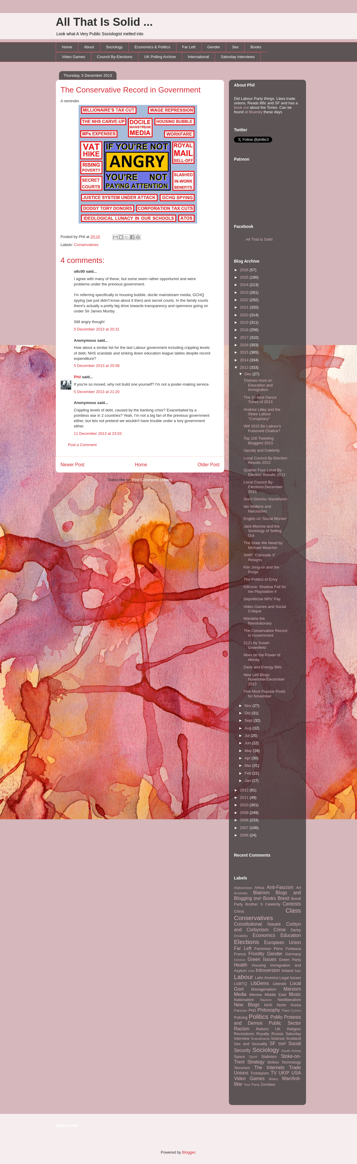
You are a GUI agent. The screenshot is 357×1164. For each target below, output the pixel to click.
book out (241, 107)
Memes (255, 994)
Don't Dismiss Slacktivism (265, 499)
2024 (245, 284)
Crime (279, 929)
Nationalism (244, 999)
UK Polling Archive (160, 57)
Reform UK (268, 1029)
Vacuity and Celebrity (261, 450)
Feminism (262, 948)
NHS (268, 1005)
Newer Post (72, 464)
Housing (259, 965)
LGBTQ (240, 983)
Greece (239, 960)
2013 (245, 367)
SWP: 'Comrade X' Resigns (259, 557)
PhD (252, 1010)
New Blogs (246, 1004)
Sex (235, 47)
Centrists (292, 903)
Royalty (262, 1034)
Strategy (255, 1061)
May (249, 750)
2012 (245, 790)
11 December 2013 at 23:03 (98, 433)
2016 (245, 345)
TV (274, 1072)
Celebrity (272, 904)
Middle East (275, 994)
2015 (245, 352)
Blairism (261, 892)
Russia (277, 1034)
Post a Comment (82, 445)
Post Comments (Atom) (152, 480)
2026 (245, 270)
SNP (282, 1044)
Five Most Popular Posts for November (264, 693)
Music (295, 994)
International (198, 57)
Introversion (268, 970)
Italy (298, 971)
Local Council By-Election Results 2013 (265, 460)
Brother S (254, 904)
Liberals (279, 983)
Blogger (188, 1152)
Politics (258, 1016)
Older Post (208, 464)
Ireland (287, 970)
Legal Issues (290, 977)
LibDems (260, 983)
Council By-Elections (114, 57)
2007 (245, 828)
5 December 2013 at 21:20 (96, 391)
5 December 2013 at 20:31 (96, 329)
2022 (245, 300)
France (240, 954)
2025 (245, 277)
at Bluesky (253, 112)
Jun (248, 743)
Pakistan (240, 1010)
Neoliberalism (289, 999)
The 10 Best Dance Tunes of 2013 (259, 399)
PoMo (276, 1017)
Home (67, 47)
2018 (245, 330)
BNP (258, 898)
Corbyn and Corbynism (267, 927)
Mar (248, 765)
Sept (249, 720)
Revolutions (244, 1034)
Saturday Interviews (238, 57)
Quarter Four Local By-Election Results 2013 (264, 472)
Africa (259, 887)
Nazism (266, 1000)
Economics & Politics (152, 47)
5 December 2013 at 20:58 (96, 365)
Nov (249, 705)
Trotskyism (259, 1073)
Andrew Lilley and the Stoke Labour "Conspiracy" (261, 414)
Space (239, 1056)
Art (298, 887)
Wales (273, 1079)
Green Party (290, 959)
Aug (249, 728)
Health (240, 964)
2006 (245, 835)
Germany (293, 954)
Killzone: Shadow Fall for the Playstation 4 (264, 589)
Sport (253, 1056)
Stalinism (269, 1056)
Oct (248, 713)
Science (278, 1038)
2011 (245, 797)
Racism (241, 1028)
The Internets (269, 1067)
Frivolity (256, 953)
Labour (243, 976)
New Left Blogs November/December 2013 (264, 679)
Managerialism (263, 989)
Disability (241, 936)
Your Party (251, 1084)
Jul (248, 735)
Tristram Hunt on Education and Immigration (257, 385)
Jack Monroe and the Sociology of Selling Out (262, 531)
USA (296, 1072)
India (251, 971)
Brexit (283, 898)
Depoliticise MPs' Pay (261, 599)
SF (272, 1043)
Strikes (273, 1062)
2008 (245, 820)
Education (290, 935)
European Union (282, 942)
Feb (248, 773)
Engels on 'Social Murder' (265, 518)
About (89, 47)
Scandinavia (260, 1038)
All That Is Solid (259, 239)
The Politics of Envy (260, 579)
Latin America (266, 977)
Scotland (293, 1038)
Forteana (293, 948)
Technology (291, 1062)
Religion (294, 1029)
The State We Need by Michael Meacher (262, 545)
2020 (245, 315)
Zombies (268, 1084)
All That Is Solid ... (104, 22)
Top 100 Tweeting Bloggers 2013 (258, 440)
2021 (245, 307)
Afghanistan (243, 888)
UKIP (284, 1072)
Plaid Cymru (291, 1010)
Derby (296, 930)
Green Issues (262, 959)
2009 (245, 812)
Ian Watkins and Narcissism (257, 508)
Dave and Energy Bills (262, 667)
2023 (245, 292)
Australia (240, 893)
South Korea (291, 1051)
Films (278, 948)
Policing (241, 1017)
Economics (264, 935)
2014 (245, 360)
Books (256, 47)
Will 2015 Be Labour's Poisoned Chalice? (262, 428)
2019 (245, 322)
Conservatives (86, 244)
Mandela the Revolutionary (257, 620)
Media (240, 994)
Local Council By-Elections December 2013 (262, 487)
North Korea (289, 1005)
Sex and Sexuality (250, 1044)
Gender (213, 47)
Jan (248, 780)
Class (293, 910)
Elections (246, 941)
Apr (248, 758)
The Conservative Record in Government (130, 89)
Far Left (188, 47)
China (239, 911)
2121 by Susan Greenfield (256, 645)
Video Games (73, 57)
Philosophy (268, 1010)
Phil (77, 377)
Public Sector (285, 1023)
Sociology (114, 47)
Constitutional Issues (257, 924)
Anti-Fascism (280, 887)
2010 (245, 805)
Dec (249, 374)
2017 (245, 337)
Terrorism (242, 1068)
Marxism (292, 988)
